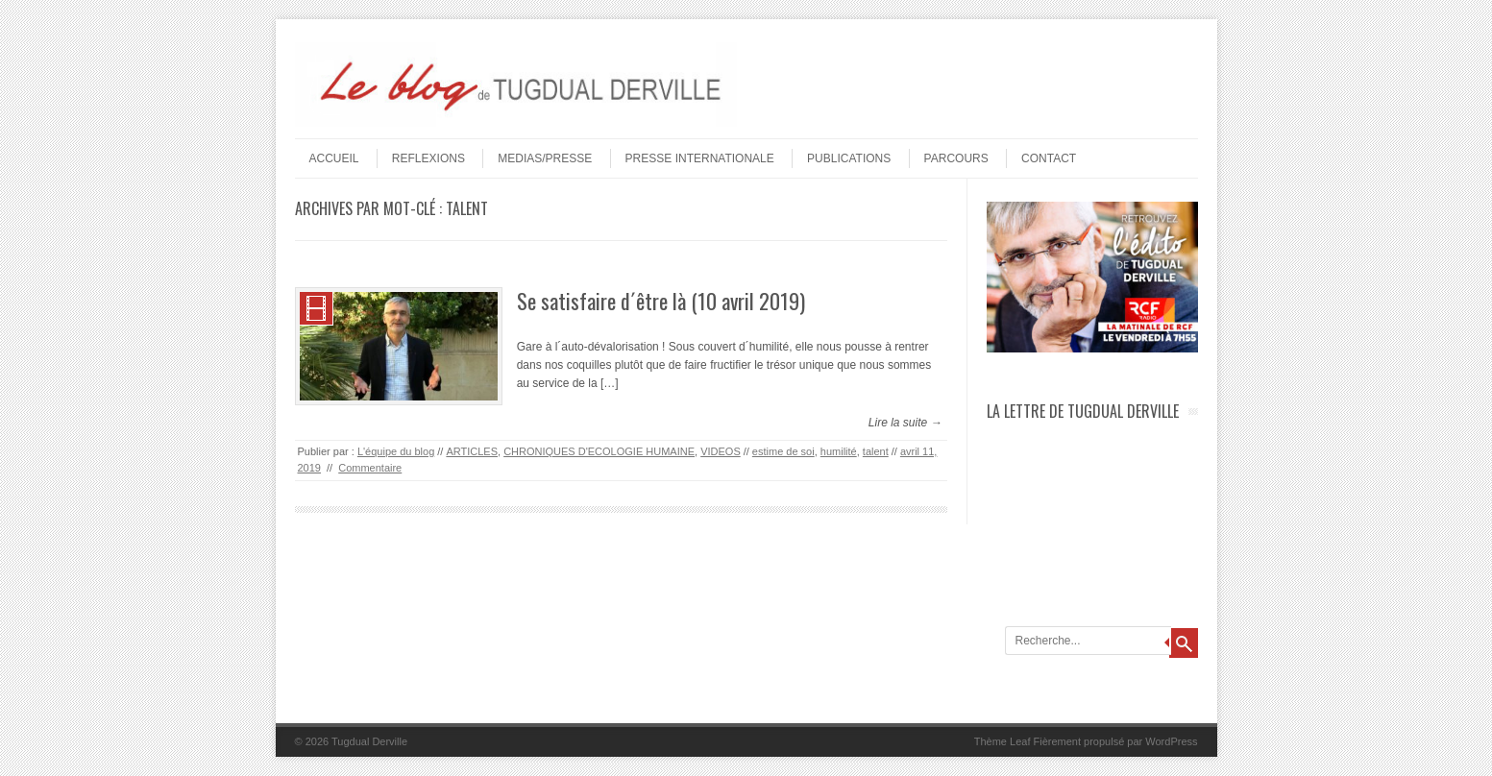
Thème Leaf (1002, 741)
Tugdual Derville (369, 741)
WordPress (1171, 741)
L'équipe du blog (395, 451)
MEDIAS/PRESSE (545, 158)
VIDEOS (720, 451)
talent (876, 451)
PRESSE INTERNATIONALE (699, 158)
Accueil (334, 158)
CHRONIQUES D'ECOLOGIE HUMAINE (599, 451)
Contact (1048, 158)
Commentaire (370, 467)
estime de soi (783, 451)
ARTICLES (472, 451)
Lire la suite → (905, 422)
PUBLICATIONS (849, 158)
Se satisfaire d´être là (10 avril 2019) (661, 300)
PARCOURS (956, 158)
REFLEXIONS (428, 158)
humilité (838, 451)
